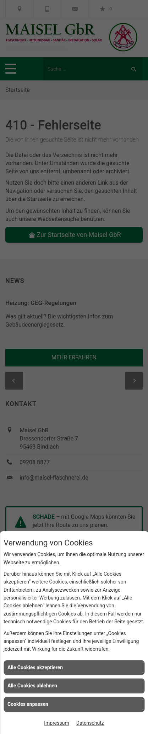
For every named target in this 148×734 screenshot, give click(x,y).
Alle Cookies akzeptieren (35, 667)
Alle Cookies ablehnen (32, 685)
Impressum (56, 723)
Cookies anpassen (27, 704)
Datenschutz (90, 723)
